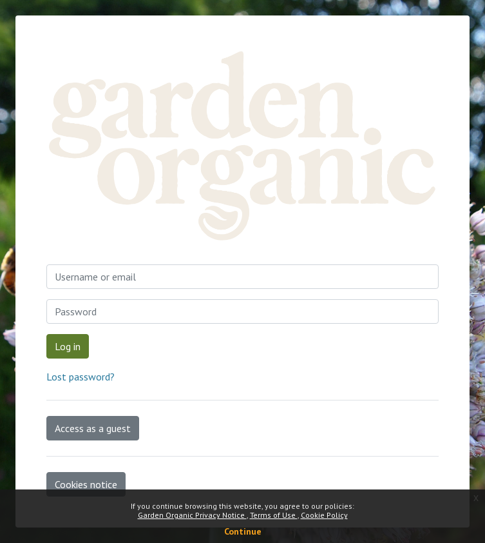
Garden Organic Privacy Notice (192, 515)
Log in (68, 346)
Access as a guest (93, 428)
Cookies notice (86, 484)
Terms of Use (274, 515)
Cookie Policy (324, 515)
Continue (243, 531)
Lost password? (80, 376)
